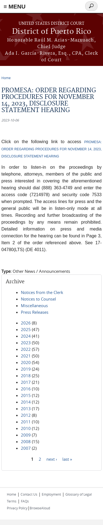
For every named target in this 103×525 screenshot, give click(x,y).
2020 (26, 362)
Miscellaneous (34, 305)
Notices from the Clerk (42, 292)
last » (67, 459)
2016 (26, 388)
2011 (26, 421)
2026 (26, 323)
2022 (26, 349)
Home (6, 78)
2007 (26, 448)
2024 (26, 336)
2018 (26, 375)
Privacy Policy (17, 508)
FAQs (25, 501)
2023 (26, 342)
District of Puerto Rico (51, 31)
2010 (26, 428)
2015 (26, 395)
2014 (26, 402)
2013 (26, 408)
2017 (26, 382)
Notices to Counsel (38, 299)
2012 (26, 415)
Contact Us (29, 494)
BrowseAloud (40, 508)
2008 (26, 441)
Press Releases (34, 312)
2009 (26, 435)
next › (51, 459)
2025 (26, 329)
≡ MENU (15, 6)
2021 (26, 356)
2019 (26, 369)
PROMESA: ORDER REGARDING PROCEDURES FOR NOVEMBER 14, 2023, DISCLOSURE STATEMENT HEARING (51, 149)
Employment (51, 494)
